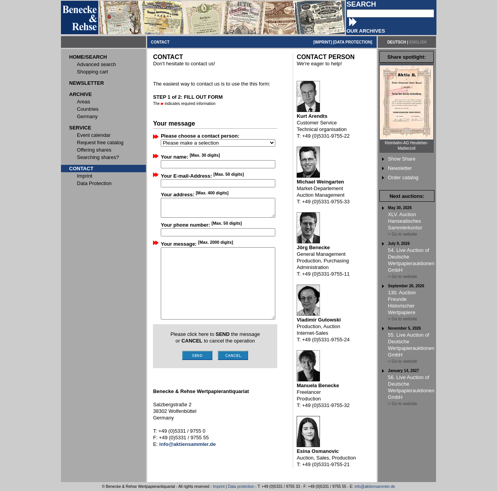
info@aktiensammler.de (375, 486)
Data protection (241, 486)
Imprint (219, 486)
